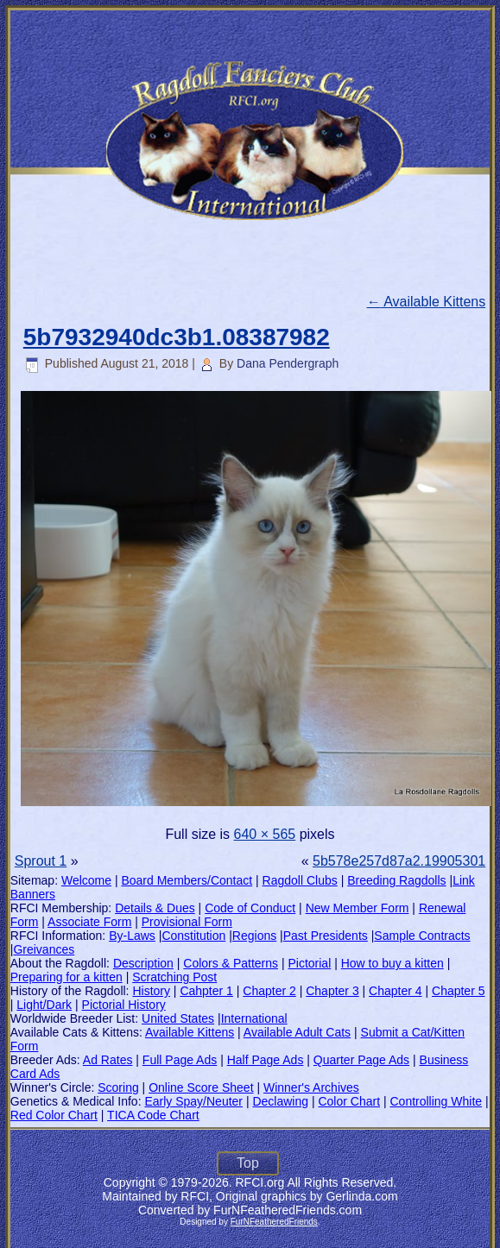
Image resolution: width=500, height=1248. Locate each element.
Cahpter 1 (206, 991)
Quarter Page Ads (361, 1060)
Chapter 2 (269, 991)
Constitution (193, 935)
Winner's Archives (311, 1087)
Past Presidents (325, 935)
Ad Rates (108, 1060)
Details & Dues (155, 908)
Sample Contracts (422, 935)
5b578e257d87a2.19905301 (399, 861)
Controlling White (435, 1101)
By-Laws (132, 935)
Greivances (43, 949)
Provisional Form (187, 922)
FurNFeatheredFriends (274, 1221)
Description (143, 963)
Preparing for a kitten (66, 977)
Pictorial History (124, 1005)
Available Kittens (426, 301)
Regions (254, 935)
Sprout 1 (40, 861)
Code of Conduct (250, 908)
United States (178, 1018)
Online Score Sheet (201, 1087)
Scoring (118, 1087)
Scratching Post (174, 977)
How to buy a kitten (392, 963)
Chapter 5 (458, 991)
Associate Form (89, 922)
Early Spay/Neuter (193, 1101)
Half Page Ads (265, 1060)
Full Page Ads (179, 1060)
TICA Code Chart (153, 1115)
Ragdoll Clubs (300, 880)
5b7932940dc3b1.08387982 (176, 337)
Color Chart (349, 1101)
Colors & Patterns (230, 963)
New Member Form (357, 908)
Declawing (280, 1101)
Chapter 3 (332, 991)
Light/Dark (44, 1005)
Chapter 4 (395, 991)
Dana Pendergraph (288, 363)
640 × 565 (265, 834)
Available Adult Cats (297, 1032)
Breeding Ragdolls (396, 880)
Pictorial (309, 963)
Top (248, 1163)
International (254, 1018)
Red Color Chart (54, 1115)
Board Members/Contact (186, 880)
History (151, 991)
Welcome (86, 880)
